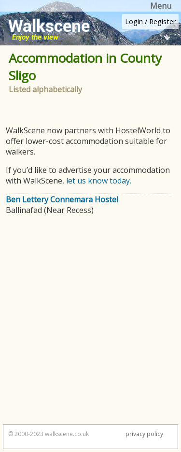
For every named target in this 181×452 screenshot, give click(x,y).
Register (162, 21)
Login (134, 21)
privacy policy (144, 434)
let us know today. (98, 180)
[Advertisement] (90, 324)
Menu (160, 5)
